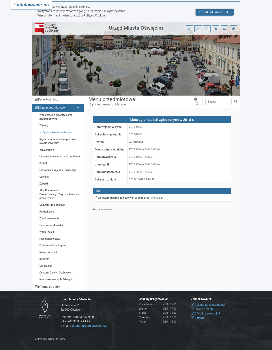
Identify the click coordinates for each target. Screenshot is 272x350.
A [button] (189, 28)
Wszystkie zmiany (102, 209)
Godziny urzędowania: (153, 299)
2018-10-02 (135, 127)
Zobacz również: (202, 299)
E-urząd (198, 318)
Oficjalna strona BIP (205, 313)
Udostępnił (102, 164)
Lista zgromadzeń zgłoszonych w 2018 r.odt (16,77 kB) (129, 197)
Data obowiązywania (108, 134)
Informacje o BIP (49, 286)
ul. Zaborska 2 (70, 305)
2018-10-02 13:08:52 (141, 157)
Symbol (100, 142)
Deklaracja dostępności (208, 304)
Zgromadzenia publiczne (107, 104)
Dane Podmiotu (48, 99)
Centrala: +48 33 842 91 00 (78, 317)
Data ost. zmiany (106, 179)
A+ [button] (198, 28)
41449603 (59, 338)
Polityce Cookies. (95, 15)
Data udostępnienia (107, 172)
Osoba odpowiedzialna (109, 149)
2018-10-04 (135, 134)
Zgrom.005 (136, 142)
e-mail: (84, 325)
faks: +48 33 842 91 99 (75, 321)
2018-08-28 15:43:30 (141, 172)
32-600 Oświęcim (72, 309)
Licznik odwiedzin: (44, 338)
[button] (215, 28)
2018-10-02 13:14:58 (142, 179)
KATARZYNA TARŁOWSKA (144, 149)
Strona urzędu (202, 309)
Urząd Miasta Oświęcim (136, 28)
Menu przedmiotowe (51, 107)
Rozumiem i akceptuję (214, 12)
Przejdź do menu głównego (31, 4)
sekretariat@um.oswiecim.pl (88, 325)
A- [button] (206, 28)
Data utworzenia (105, 157)
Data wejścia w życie (108, 127)
